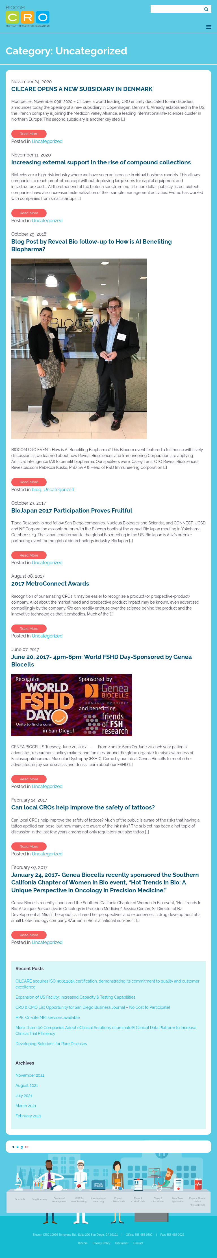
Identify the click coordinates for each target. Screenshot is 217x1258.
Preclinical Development (59, 1200)
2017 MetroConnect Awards (50, 583)
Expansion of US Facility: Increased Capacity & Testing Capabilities (75, 997)
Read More (29, 134)
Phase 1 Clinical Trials (118, 1200)
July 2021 (24, 1095)
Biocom (82, 1243)
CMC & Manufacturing (78, 1200)
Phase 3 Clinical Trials (157, 1200)
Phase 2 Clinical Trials (138, 1200)
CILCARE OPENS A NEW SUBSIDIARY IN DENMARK (82, 88)
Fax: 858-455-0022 (172, 1234)
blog (37, 489)
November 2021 (30, 1075)
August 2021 (27, 1085)
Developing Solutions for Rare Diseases (51, 1043)
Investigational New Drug (98, 1200)
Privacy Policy (101, 1243)
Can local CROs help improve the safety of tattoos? (83, 807)
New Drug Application (177, 1200)
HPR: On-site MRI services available (48, 1017)
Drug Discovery (39, 1199)
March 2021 (26, 1105)
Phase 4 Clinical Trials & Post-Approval (197, 1201)
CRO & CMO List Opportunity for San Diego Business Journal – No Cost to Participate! (93, 1007)
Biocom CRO (27, 16)
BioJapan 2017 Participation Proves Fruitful (71, 510)
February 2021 (28, 1116)
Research (20, 1199)
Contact (138, 1243)
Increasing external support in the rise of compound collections (101, 162)
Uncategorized (47, 141)
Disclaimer (122, 1243)
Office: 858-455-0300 (139, 1234)
